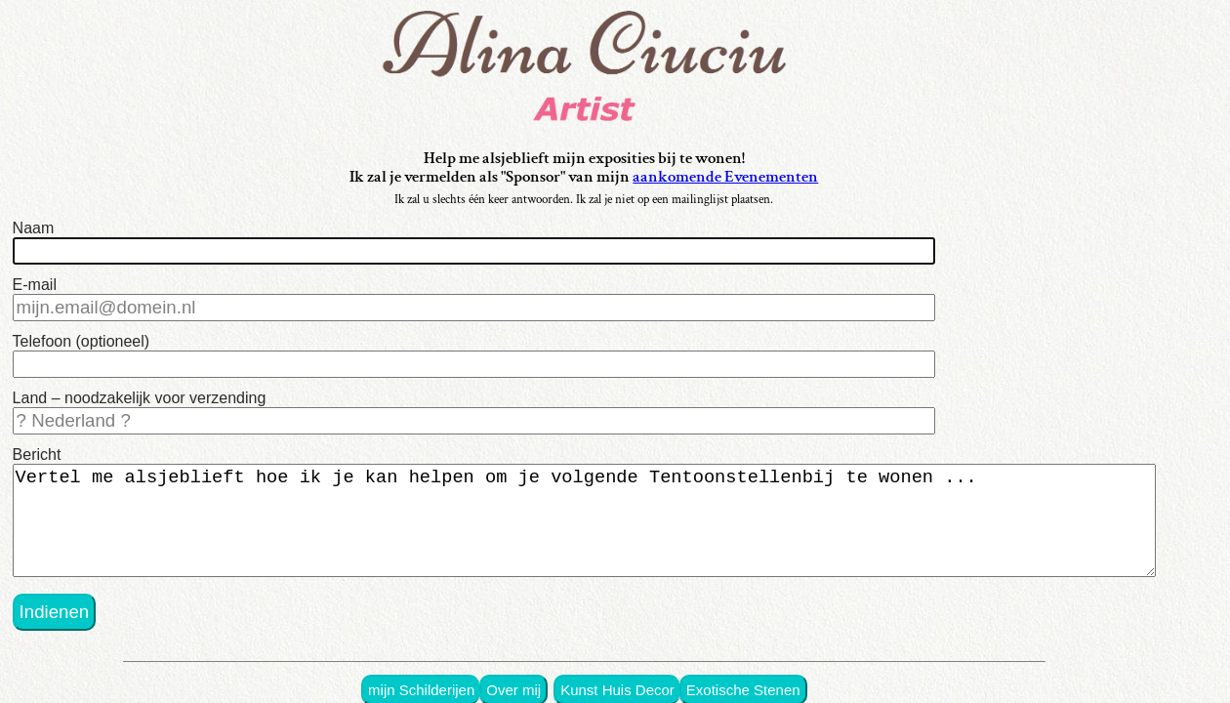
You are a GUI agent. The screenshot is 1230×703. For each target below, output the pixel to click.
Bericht (37, 442)
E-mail (35, 284)
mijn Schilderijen (462, 667)
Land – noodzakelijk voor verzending (139, 390)
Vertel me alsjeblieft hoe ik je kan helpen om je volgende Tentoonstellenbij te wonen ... (600, 508)
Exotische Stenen (765, 667)
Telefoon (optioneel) (81, 337)
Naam (34, 232)
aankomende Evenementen (756, 180)
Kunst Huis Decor (647, 667)
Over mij (548, 667)
